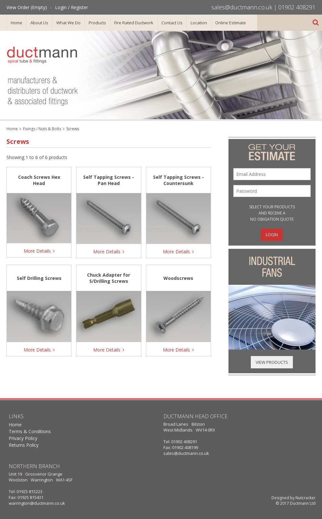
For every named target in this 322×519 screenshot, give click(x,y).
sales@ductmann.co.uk (241, 7)
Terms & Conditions (30, 431)
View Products (272, 362)
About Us (39, 23)
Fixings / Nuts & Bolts (42, 129)
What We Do (68, 23)
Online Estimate (230, 23)
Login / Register (71, 7)
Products (97, 23)
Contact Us (172, 23)
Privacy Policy (23, 438)
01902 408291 (297, 7)
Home (16, 23)
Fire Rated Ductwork (133, 23)
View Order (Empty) (26, 7)
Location (199, 23)
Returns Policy (24, 445)
